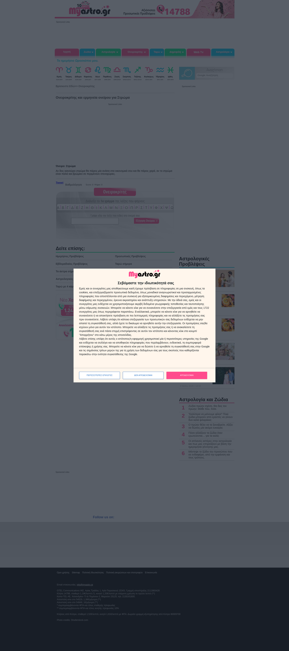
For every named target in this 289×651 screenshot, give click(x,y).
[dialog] (144, 325)
